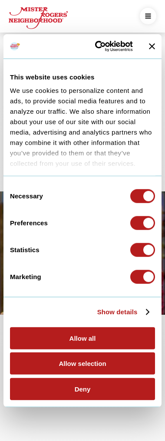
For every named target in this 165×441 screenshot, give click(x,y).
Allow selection (82, 363)
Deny (83, 388)
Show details (117, 312)
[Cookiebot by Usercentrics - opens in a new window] (99, 46)
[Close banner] (152, 46)
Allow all (82, 338)
